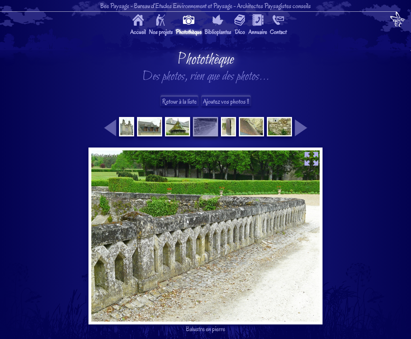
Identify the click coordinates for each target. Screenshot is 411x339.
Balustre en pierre (205, 192)
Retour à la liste (179, 101)
